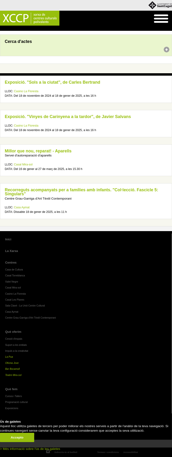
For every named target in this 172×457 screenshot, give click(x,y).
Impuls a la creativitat (16, 351)
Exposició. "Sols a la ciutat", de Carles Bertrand (52, 82)
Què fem (11, 389)
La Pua (9, 357)
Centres (11, 262)
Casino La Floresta (26, 91)
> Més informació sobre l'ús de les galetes (30, 449)
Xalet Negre (11, 281)
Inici (2, 28)
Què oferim (13, 332)
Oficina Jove (12, 363)
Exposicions (11, 408)
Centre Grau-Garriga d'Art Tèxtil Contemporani (30, 317)
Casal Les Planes (14, 299)
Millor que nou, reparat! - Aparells (38, 151)
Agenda (13, 28)
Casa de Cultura (14, 269)
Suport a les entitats (16, 345)
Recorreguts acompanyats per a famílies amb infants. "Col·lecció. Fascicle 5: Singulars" (81, 192)
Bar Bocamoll (12, 369)
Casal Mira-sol (23, 164)
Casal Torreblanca (15, 275)
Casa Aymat (22, 207)
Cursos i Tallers (13, 396)
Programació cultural (16, 402)
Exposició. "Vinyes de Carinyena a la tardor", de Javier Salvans (68, 116)
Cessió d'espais (13, 339)
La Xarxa (11, 251)
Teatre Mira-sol (13, 375)
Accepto (17, 437)
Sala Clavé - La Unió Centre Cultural (25, 305)
